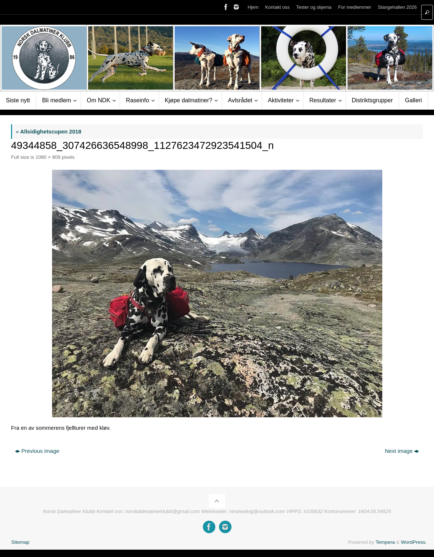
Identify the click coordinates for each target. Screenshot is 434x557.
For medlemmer (354, 7)
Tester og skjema (313, 7)
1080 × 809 (48, 157)
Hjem (253, 7)
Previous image (37, 451)
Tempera (385, 542)
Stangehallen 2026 (397, 7)
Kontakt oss (277, 7)
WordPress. (414, 542)
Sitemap (20, 542)
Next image (402, 451)
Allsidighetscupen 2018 (48, 131)
